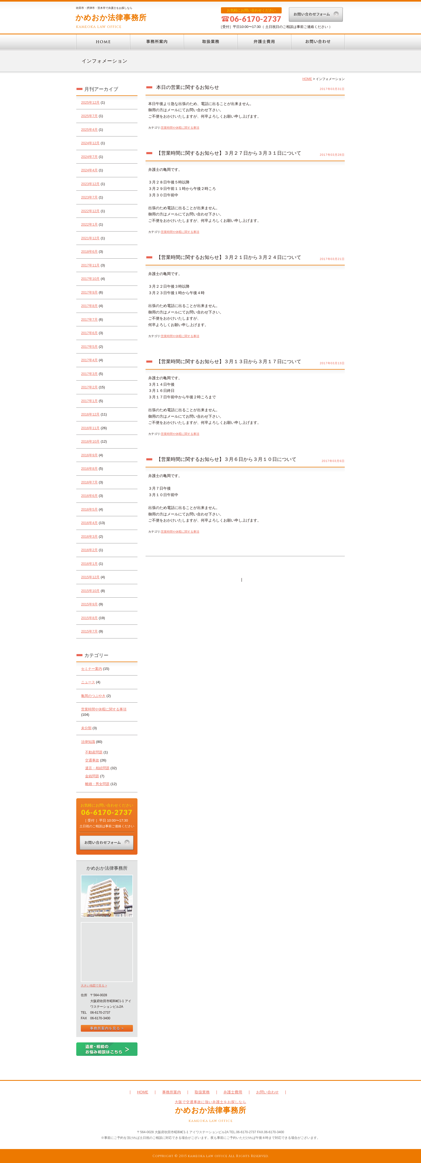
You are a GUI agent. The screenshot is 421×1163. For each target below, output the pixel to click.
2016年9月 (89, 455)
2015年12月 (90, 577)
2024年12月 (90, 143)
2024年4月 (89, 170)
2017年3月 (89, 374)
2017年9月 (89, 292)
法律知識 (88, 742)
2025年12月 (90, 102)
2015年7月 (89, 631)
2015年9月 (89, 604)
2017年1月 (89, 401)
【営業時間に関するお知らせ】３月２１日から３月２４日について (228, 257)
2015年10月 (90, 591)
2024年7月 (89, 157)
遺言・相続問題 (97, 768)
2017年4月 (89, 360)
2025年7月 (89, 116)
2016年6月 (89, 496)
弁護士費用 (264, 41)
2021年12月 (90, 238)
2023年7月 (89, 197)
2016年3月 (89, 536)
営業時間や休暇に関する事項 (103, 709)
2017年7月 (89, 319)
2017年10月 (90, 279)
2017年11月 (90, 265)
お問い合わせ (318, 41)
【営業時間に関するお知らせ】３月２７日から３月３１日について (228, 153)
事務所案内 (157, 41)
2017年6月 (89, 333)
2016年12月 (90, 414)
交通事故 (92, 760)
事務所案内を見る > (107, 1028)
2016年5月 (89, 509)
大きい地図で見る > (94, 985)
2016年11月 (90, 428)
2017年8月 (89, 306)
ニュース (88, 682)
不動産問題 (94, 752)
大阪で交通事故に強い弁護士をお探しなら (210, 1102)
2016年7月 (89, 482)
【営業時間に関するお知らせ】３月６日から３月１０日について (226, 459)
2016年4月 (89, 523)
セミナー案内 (91, 669)
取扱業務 (210, 41)
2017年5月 (89, 347)
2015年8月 (89, 618)
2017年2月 (89, 387)
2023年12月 (90, 184)
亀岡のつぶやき (93, 696)
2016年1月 (89, 564)
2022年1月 (89, 224)
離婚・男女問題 (97, 784)
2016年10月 (90, 441)
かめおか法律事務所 (111, 17)
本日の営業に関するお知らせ (187, 87)
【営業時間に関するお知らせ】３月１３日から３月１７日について (228, 361)
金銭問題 (92, 776)
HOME (103, 41)
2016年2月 (89, 550)
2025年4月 (89, 130)
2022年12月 (90, 211)
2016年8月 (89, 469)
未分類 (86, 728)
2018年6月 (89, 252)
